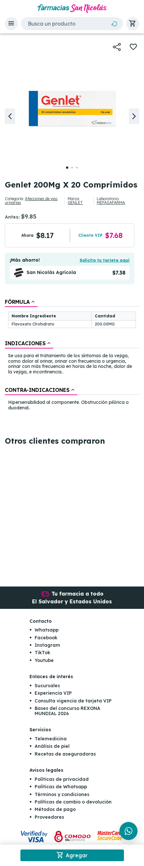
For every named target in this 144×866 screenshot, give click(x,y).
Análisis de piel (52, 746)
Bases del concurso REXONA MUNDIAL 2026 (67, 710)
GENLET (75, 202)
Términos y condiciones (62, 794)
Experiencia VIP (53, 693)
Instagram (47, 645)
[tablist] (72, 355)
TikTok (42, 652)
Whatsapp (47, 630)
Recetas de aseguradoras (65, 754)
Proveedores (49, 817)
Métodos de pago (55, 809)
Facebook (46, 638)
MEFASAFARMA (111, 202)
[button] (11, 23)
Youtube (44, 660)
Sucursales (47, 686)
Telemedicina (51, 739)
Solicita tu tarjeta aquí (104, 260)
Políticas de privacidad (62, 779)
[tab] (21, 301)
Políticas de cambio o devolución (73, 802)
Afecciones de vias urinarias (31, 200)
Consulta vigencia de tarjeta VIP (73, 701)
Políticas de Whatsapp (61, 787)
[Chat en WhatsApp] (128, 831)
